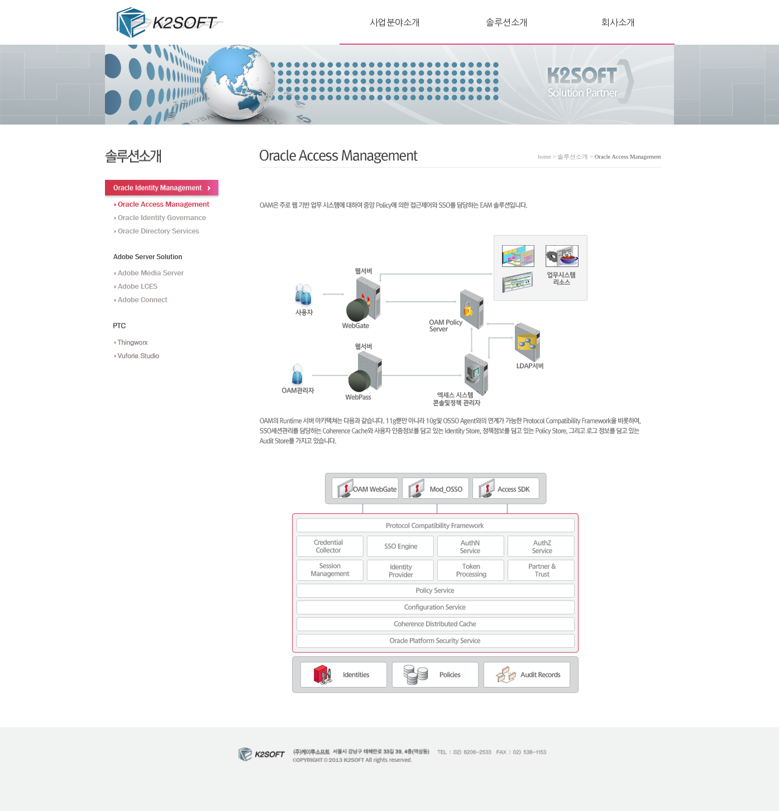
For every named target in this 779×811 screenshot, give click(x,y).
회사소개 (618, 22)
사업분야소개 (395, 22)
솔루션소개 (507, 22)
